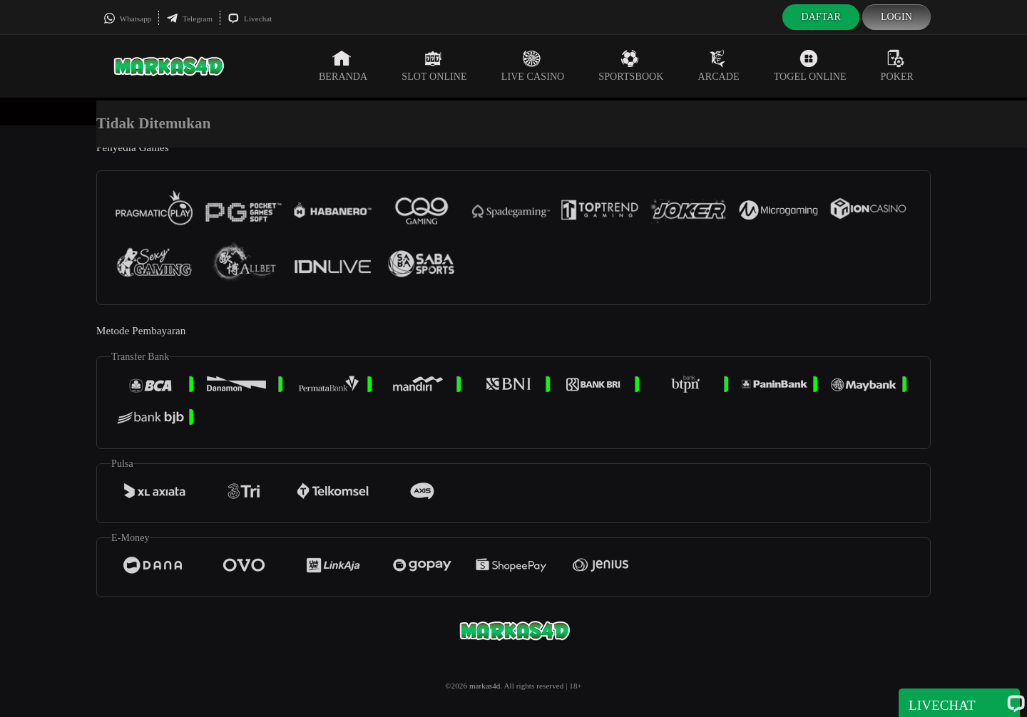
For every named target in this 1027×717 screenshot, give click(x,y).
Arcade (719, 65)
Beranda (343, 65)
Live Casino (533, 65)
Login (896, 16)
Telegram (189, 18)
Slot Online (434, 65)
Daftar (821, 16)
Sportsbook (630, 65)
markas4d (485, 685)
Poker (897, 65)
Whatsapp (127, 18)
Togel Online (810, 65)
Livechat (250, 18)
